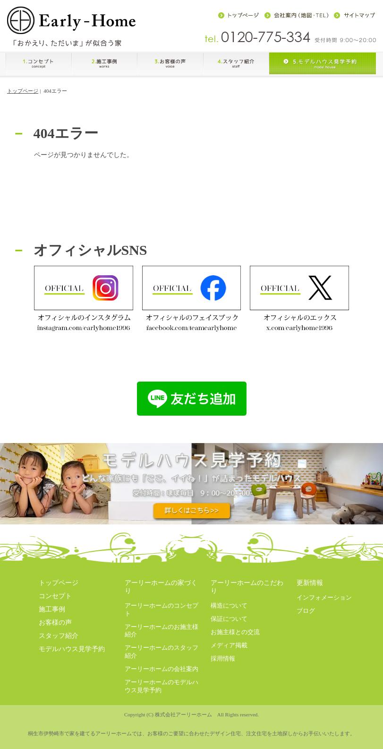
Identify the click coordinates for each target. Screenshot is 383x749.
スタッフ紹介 (58, 635)
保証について (229, 618)
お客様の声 (55, 622)
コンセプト (55, 596)
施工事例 (52, 609)
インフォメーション (324, 597)
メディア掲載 (229, 645)
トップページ (22, 91)
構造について (229, 605)
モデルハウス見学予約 (72, 649)
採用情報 (223, 658)
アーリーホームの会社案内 (161, 668)
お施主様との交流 (235, 632)
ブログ (306, 610)
